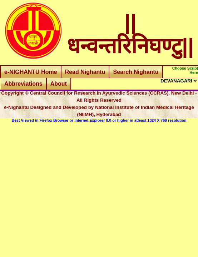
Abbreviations (23, 84)
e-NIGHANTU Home (30, 72)
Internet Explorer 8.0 (92, 120)
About (58, 84)
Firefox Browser (53, 120)
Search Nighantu (135, 72)
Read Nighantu (85, 72)
